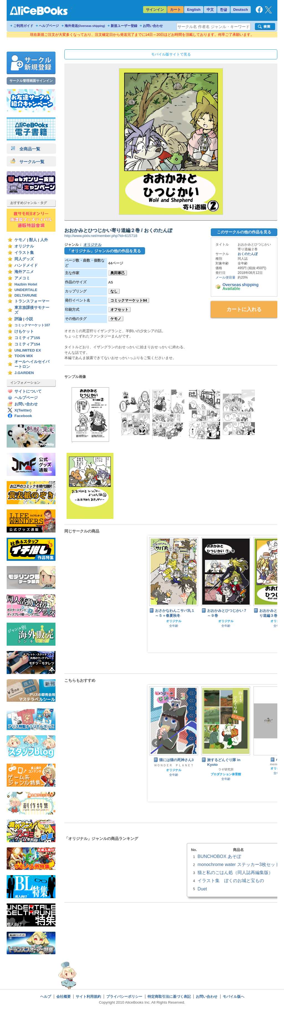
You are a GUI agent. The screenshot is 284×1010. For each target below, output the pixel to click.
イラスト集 (24, 253)
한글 (223, 9)
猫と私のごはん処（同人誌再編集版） (235, 872)
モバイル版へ (233, 996)
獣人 (33, 240)
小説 (29, 319)
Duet (202, 888)
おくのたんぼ (248, 254)
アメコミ (22, 278)
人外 (44, 240)
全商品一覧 (25, 149)
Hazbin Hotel (25, 284)
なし (114, 291)
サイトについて (28, 391)
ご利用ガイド (23, 26)
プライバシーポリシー (124, 996)
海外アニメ (24, 272)
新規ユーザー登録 (124, 26)
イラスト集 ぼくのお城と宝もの (230, 880)
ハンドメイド (26, 265)
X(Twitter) (23, 410)
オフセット (119, 309)
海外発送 (85, 26)
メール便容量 (225, 277)
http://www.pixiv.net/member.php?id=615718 (100, 236)
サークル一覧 (27, 161)
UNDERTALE (25, 290)
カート (175, 9)
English (194, 9)
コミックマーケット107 (32, 325)
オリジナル (24, 246)
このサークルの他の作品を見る (244, 232)
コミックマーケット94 (128, 300)
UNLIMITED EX (27, 350)
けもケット (24, 331)
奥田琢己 (117, 273)
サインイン (155, 9)
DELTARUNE (25, 295)
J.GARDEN (24, 373)
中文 (210, 9)
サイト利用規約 (88, 996)
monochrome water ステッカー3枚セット (238, 864)
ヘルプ (45, 996)
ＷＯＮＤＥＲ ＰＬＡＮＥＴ (174, 765)
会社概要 (63, 996)
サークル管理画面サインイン (31, 81)
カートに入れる (244, 309)
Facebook (23, 416)
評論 (18, 319)
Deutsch (240, 9)
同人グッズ (24, 259)
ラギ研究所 (226, 769)
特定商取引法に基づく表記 (169, 996)
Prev (156, 593)
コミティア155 (27, 338)
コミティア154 (27, 344)
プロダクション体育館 (226, 774)
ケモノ (20, 240)
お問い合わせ (153, 26)
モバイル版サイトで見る (171, 54)
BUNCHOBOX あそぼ (219, 856)
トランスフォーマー (31, 301)
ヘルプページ (49, 26)
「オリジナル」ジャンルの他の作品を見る (104, 251)
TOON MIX (23, 356)
